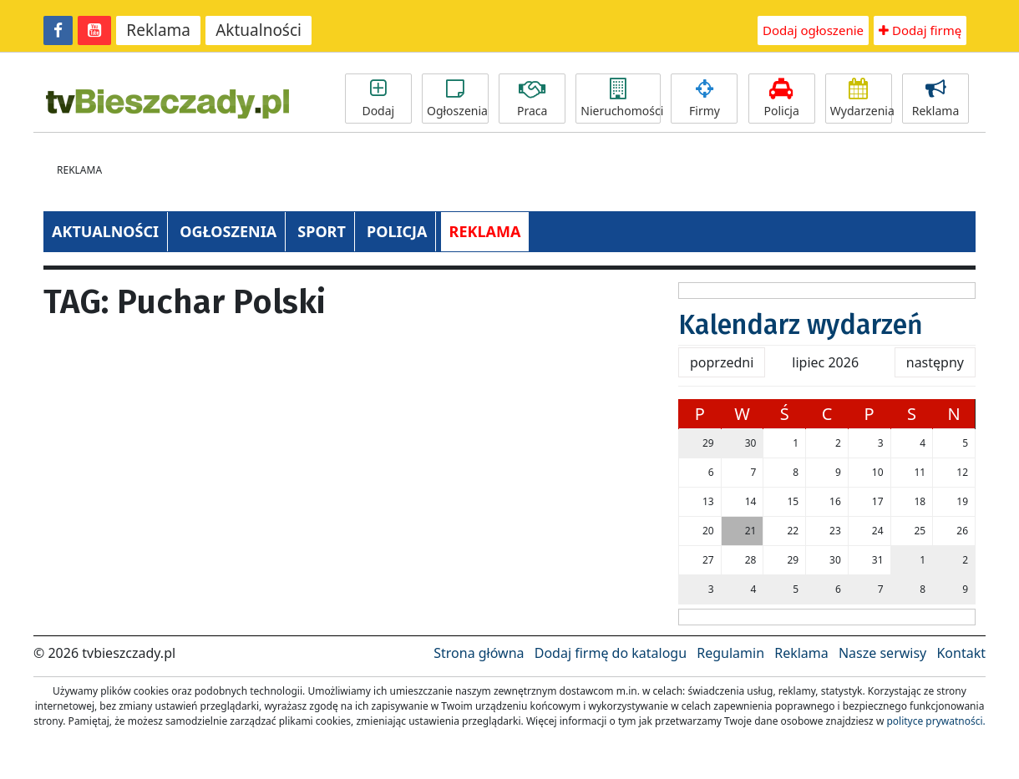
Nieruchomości (620, 98)
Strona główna (478, 653)
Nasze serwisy (882, 653)
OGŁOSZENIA (228, 231)
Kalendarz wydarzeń (800, 325)
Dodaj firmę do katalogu (611, 653)
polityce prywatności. (935, 721)
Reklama (158, 30)
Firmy (704, 98)
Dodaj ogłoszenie (813, 30)
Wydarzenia (861, 98)
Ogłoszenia (457, 98)
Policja (781, 98)
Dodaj (378, 98)
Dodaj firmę (920, 30)
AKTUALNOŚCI (105, 231)
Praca (532, 98)
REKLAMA (485, 231)
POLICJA (397, 231)
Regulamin (730, 653)
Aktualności (258, 30)
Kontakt (961, 653)
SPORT (321, 231)
